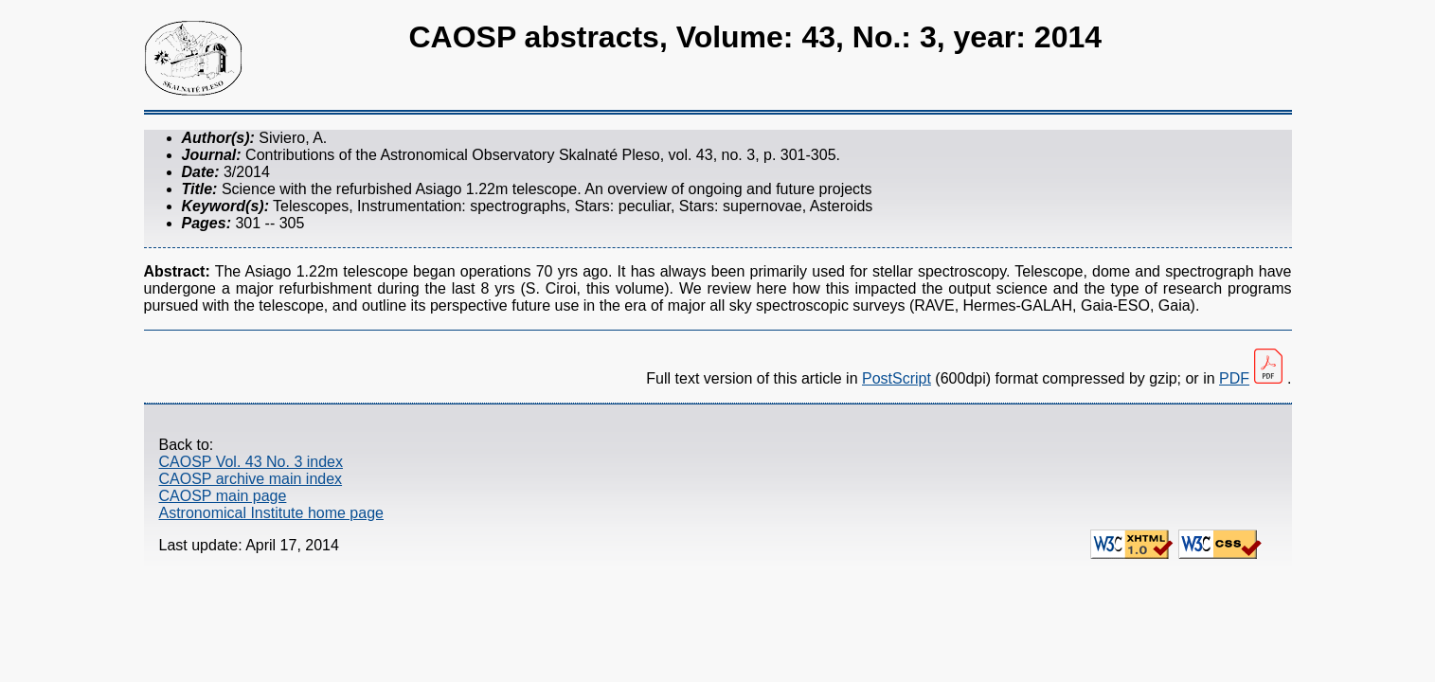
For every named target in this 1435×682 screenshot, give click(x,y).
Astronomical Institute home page (271, 513)
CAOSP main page (223, 496)
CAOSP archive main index (251, 479)
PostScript (896, 378)
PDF (1234, 378)
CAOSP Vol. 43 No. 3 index (251, 462)
